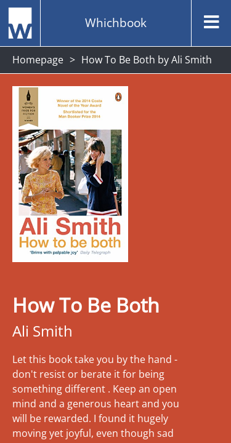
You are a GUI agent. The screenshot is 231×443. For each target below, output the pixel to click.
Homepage (37, 59)
